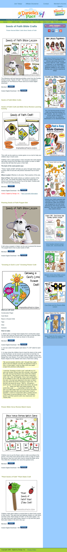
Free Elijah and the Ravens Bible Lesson (55, 305)
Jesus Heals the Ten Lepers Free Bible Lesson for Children (55, 336)
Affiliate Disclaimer (32, 4)
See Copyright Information (29, 193)
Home (5, 22)
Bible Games (57, 22)
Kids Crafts (37, 22)
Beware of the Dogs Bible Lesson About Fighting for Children (55, 275)
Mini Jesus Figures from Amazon (54, 58)
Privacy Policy (31, 550)
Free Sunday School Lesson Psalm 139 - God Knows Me (55, 244)
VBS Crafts (16, 22)
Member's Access (60, 4)
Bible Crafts (47, 22)
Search (59, 6)
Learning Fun (26, 22)
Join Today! (18, 4)
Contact (46, 4)
